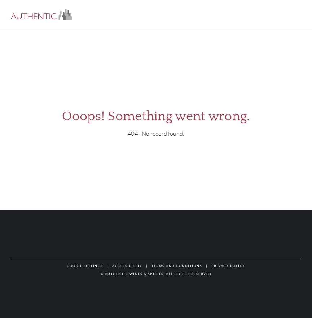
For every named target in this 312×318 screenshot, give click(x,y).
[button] (41, 14)
